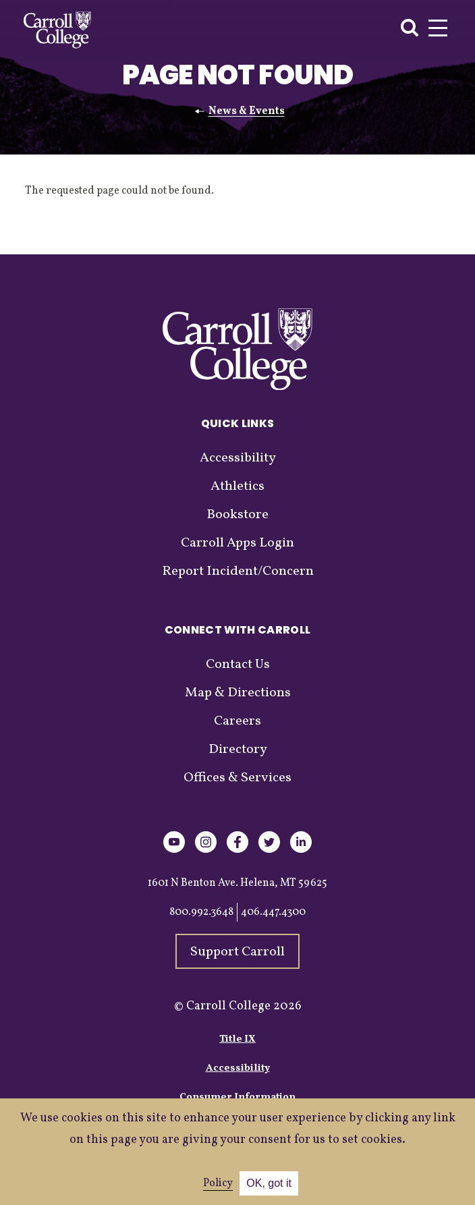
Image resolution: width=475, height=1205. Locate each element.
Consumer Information (237, 1097)
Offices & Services (237, 777)
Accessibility (238, 458)
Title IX (237, 1039)
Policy (218, 1183)
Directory (237, 749)
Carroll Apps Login (237, 543)
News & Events (246, 111)
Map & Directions (238, 692)
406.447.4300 (273, 912)
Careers (237, 721)
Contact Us (238, 664)
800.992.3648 (201, 912)
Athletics (237, 486)
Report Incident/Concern (238, 571)
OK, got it (268, 1183)
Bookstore (237, 514)
